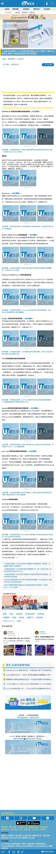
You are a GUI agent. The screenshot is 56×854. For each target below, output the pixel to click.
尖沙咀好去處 (22, 827)
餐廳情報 (27, 829)
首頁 (4, 59)
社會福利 (42, 829)
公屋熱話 (17, 12)
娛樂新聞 (25, 12)
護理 (19, 621)
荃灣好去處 (5, 829)
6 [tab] (33, 17)
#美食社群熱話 (16, 843)
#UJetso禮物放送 (27, 846)
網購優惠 (6, 617)
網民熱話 (4, 835)
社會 (21, 829)
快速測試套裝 (30, 614)
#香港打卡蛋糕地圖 (27, 843)
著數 (5, 614)
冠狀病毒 (40, 617)
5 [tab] (31, 17)
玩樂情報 (26, 9)
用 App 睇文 (49, 64)
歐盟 (14, 617)
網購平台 (30, 617)
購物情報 (36, 9)
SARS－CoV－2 (9, 621)
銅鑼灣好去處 (33, 827)
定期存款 (32, 12)
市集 (10, 827)
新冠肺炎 (19, 614)
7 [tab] (28, 19)
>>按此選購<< (35, 111)
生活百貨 (20, 59)
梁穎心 (7, 64)
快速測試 (41, 614)
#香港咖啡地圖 (40, 843)
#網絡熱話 (4, 848)
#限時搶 (18, 846)
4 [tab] (29, 17)
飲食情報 (47, 9)
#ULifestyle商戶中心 (41, 846)
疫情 (11, 614)
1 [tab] (24, 17)
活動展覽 (4, 827)
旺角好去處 (14, 829)
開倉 (14, 827)
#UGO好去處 (5, 843)
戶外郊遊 (35, 829)
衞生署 (22, 617)
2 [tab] (26, 17)
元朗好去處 (43, 827)
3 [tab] (28, 17)
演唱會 (7, 9)
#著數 (50, 846)
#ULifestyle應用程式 (8, 846)
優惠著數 (15, 9)
